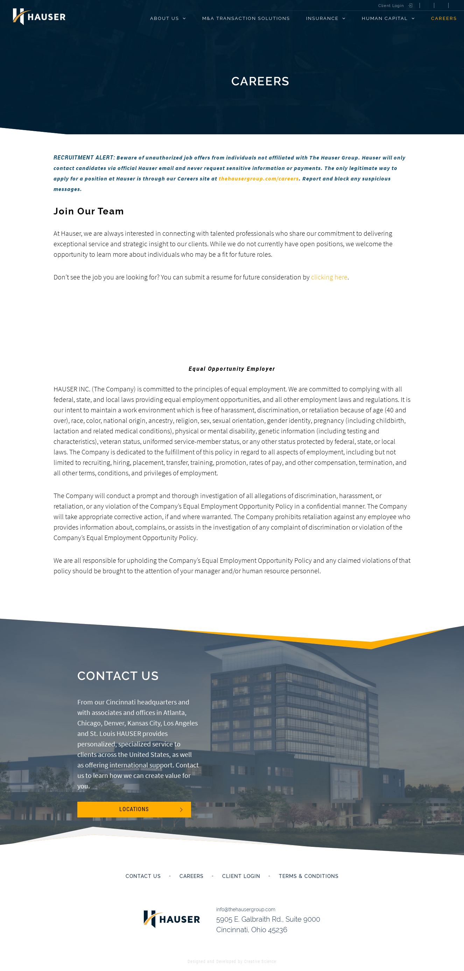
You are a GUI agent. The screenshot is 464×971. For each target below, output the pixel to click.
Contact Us (143, 876)
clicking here (329, 276)
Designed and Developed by (232, 958)
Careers (444, 18)
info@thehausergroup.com (248, 908)
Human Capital (385, 18)
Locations (134, 809)
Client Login (391, 5)
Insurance (322, 18)
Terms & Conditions (309, 876)
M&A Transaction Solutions (246, 18)
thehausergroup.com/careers (259, 178)
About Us (164, 18)
